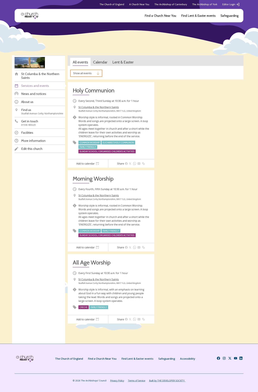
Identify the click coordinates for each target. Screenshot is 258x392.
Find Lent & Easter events (198, 16)
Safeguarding (230, 16)
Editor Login (231, 4)
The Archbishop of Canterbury (170, 4)
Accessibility (187, 358)
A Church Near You (139, 4)
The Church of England (111, 4)
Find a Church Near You (160, 16)
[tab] (88, 163)
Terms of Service (136, 380)
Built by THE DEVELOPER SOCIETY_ (167, 380)
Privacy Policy (117, 380)
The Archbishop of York (204, 4)
